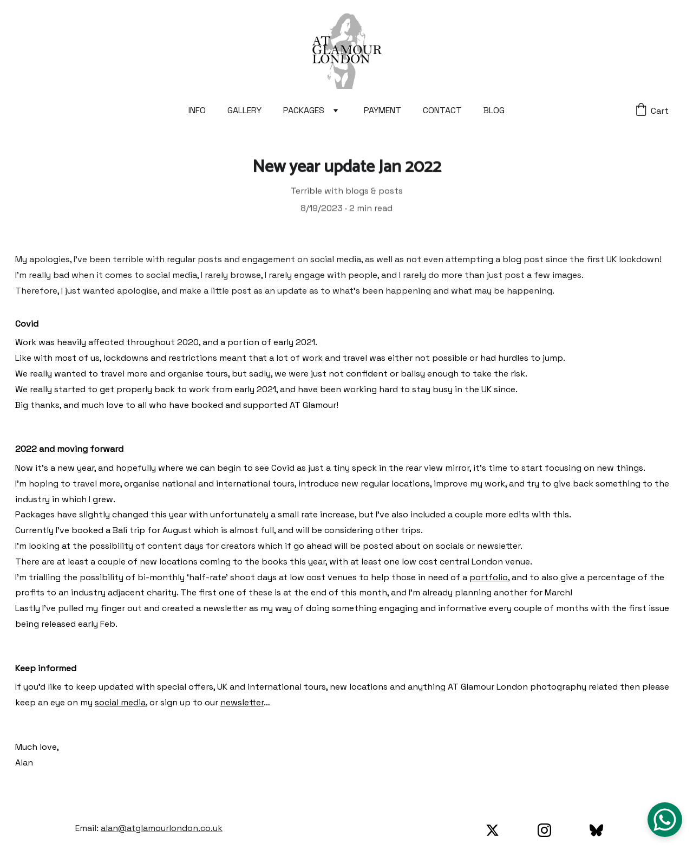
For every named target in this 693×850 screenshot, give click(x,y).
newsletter (242, 706)
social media (120, 706)
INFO (197, 110)
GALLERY (244, 110)
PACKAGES (303, 110)
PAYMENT (382, 110)
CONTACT (442, 110)
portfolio (488, 581)
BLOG (494, 110)
